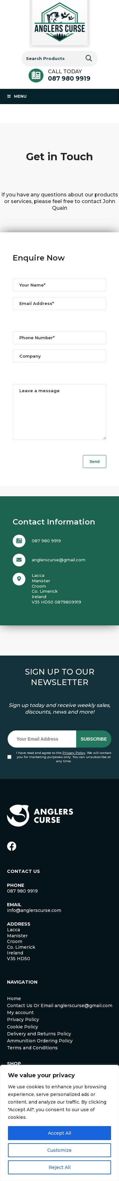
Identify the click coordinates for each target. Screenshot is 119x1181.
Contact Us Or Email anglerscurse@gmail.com (59, 1015)
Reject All (59, 1167)
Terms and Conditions (32, 1057)
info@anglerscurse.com (34, 920)
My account (20, 1022)
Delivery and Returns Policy (39, 1043)
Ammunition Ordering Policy (40, 1050)
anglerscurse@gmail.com (58, 569)
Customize (59, 1150)
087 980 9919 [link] (22, 900)
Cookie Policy (22, 1036)
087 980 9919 (69, 78)
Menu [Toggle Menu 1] (17, 96)
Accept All (59, 1133)
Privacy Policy (74, 762)
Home (14, 1008)
